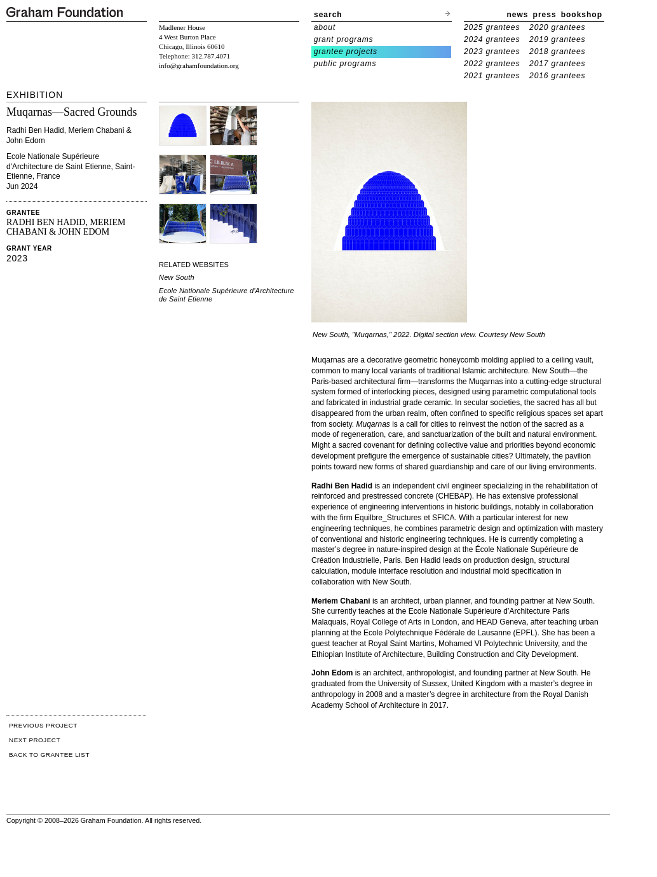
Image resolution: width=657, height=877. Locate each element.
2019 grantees (557, 39)
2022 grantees (492, 63)
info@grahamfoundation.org (199, 65)
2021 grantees (492, 75)
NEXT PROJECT (34, 739)
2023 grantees (492, 51)
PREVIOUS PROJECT (43, 725)
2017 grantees (557, 63)
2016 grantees (557, 75)
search (328, 14)
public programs (345, 63)
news (518, 14)
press (545, 14)
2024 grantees (492, 39)
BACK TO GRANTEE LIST (49, 754)
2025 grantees (492, 27)
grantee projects (345, 51)
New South (176, 277)
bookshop (581, 14)
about (325, 27)
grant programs (344, 39)
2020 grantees (557, 27)
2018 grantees (557, 51)
